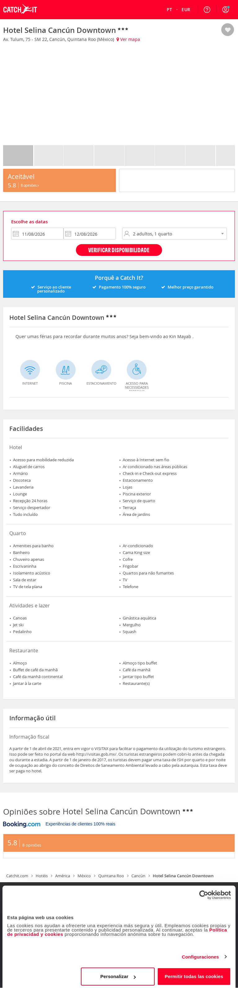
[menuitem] (169, 9)
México (84, 875)
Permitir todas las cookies (194, 974)
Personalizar (118, 974)
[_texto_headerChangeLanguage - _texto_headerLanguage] (169, 9)
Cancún (138, 875)
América (62, 875)
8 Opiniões (30, 185)
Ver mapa (128, 39)
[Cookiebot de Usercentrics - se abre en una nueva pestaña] (204, 892)
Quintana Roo (111, 875)
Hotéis (42, 875)
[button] (225, 9)
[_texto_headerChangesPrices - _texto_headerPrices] (186, 9)
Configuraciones (200, 954)
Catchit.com (17, 875)
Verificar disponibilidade (118, 250)
